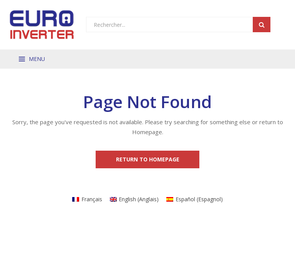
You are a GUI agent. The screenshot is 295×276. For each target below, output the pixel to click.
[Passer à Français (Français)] (87, 199)
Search (261, 24)
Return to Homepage (147, 159)
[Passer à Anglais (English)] (134, 199)
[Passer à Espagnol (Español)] (194, 199)
